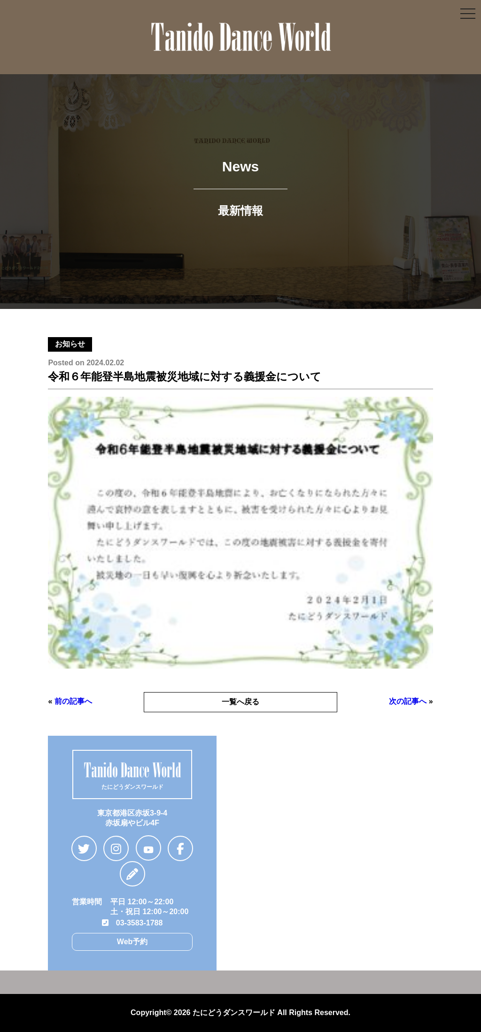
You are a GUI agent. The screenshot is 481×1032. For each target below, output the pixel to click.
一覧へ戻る (240, 702)
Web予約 (132, 942)
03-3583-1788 (132, 923)
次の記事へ (408, 701)
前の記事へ (73, 701)
